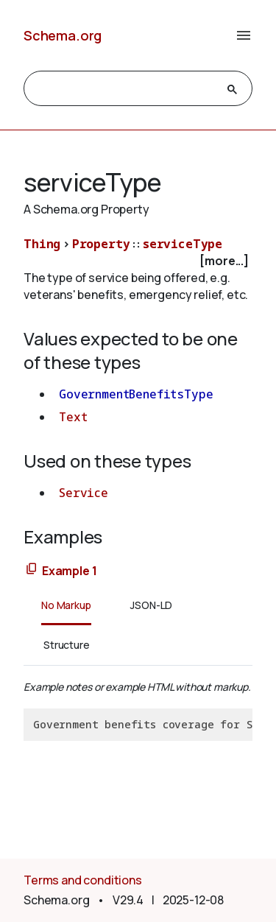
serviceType (182, 244)
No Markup (66, 605)
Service (83, 493)
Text (73, 417)
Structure (66, 645)
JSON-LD (151, 605)
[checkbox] (138, 261)
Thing (42, 244)
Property (101, 244)
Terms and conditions (83, 880)
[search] (125, 89)
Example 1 (69, 571)
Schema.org (63, 35)
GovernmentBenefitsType (136, 394)
